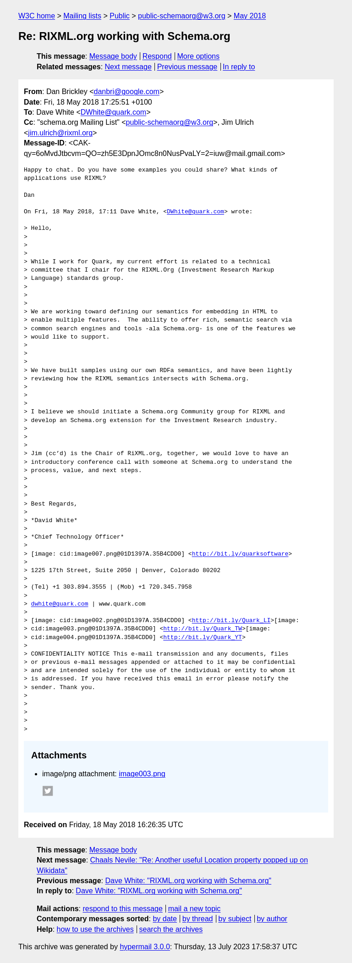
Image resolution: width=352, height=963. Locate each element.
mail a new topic (194, 909)
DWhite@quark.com (113, 112)
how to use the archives (95, 929)
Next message (128, 67)
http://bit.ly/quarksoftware (240, 554)
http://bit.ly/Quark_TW (202, 629)
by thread (197, 919)
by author (272, 919)
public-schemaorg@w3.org (182, 16)
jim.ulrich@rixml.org (60, 133)
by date (164, 919)
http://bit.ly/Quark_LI (231, 621)
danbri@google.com (126, 91)
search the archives (171, 929)
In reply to (239, 67)
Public (120, 16)
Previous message (187, 67)
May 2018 (250, 16)
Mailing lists (82, 16)
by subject (234, 919)
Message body (113, 56)
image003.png (142, 774)
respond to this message (122, 909)
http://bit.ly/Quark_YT (202, 638)
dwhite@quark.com (59, 604)
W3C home (36, 16)
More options (198, 56)
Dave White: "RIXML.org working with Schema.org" (188, 881)
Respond (157, 56)
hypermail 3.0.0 (145, 947)
